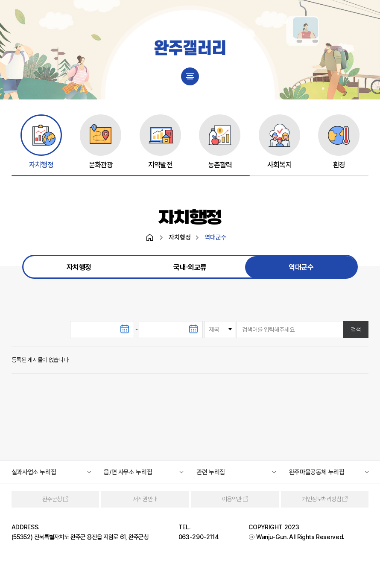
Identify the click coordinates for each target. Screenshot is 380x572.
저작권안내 (145, 499)
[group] (41, 141)
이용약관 (232, 499)
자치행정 (79, 267)
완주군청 (52, 499)
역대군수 (301, 267)
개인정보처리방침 (321, 499)
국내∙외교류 (189, 267)
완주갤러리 (190, 49)
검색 (356, 330)
